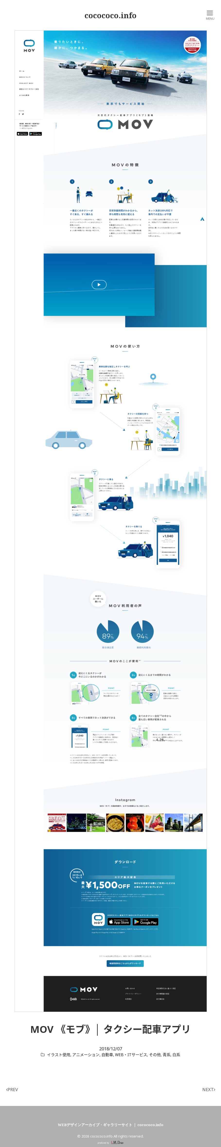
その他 (155, 1054)
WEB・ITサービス (131, 1054)
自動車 (107, 1054)
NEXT (208, 1089)
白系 (176, 1054)
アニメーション (85, 1054)
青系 (166, 1054)
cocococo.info (111, 15)
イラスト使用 (58, 1054)
